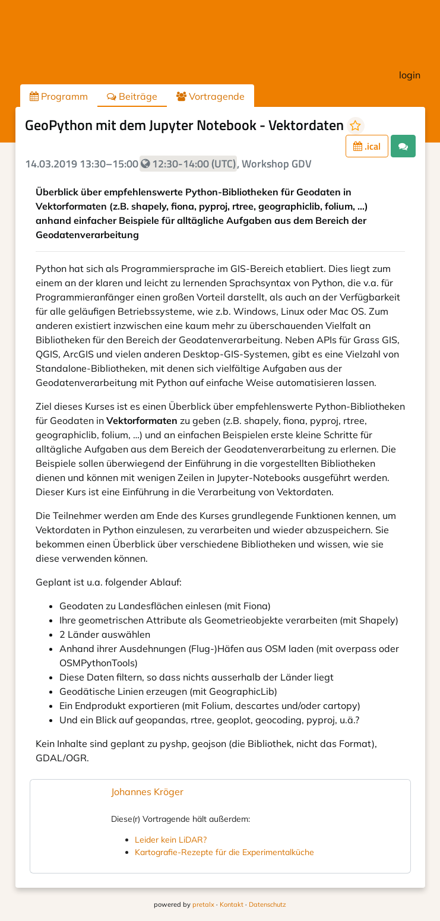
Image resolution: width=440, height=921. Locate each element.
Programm (59, 96)
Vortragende (210, 96)
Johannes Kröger (147, 791)
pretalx (203, 904)
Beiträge (132, 96)
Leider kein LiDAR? (171, 839)
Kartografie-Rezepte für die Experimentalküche (224, 852)
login (409, 75)
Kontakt (231, 904)
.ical (367, 146)
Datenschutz (267, 904)
